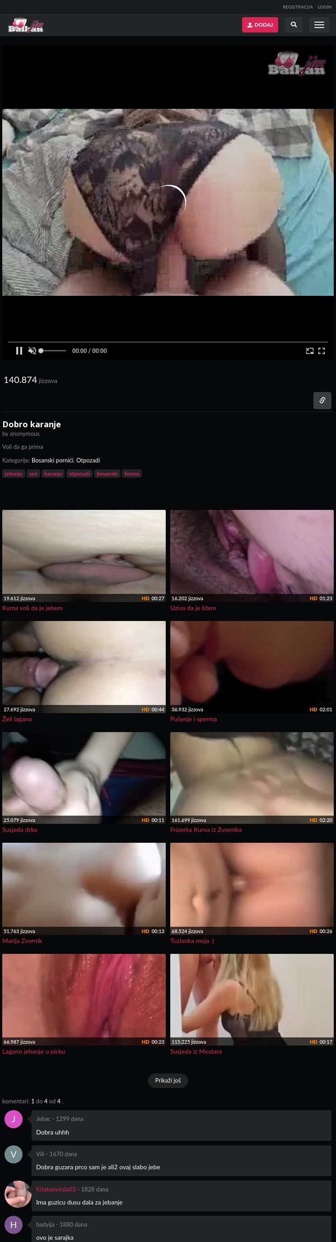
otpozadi (79, 473)
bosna (132, 473)
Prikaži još (168, 1080)
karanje (53, 473)
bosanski (107, 473)
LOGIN (324, 6)
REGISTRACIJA (298, 6)
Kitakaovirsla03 (56, 1189)
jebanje (14, 473)
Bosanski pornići (53, 460)
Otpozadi (88, 460)
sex (33, 473)
